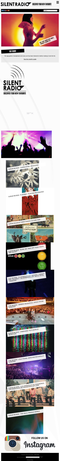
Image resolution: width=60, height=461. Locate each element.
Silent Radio (26, 5)
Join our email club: (21, 457)
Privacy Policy (30, 459)
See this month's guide (30, 59)
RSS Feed (36, 454)
